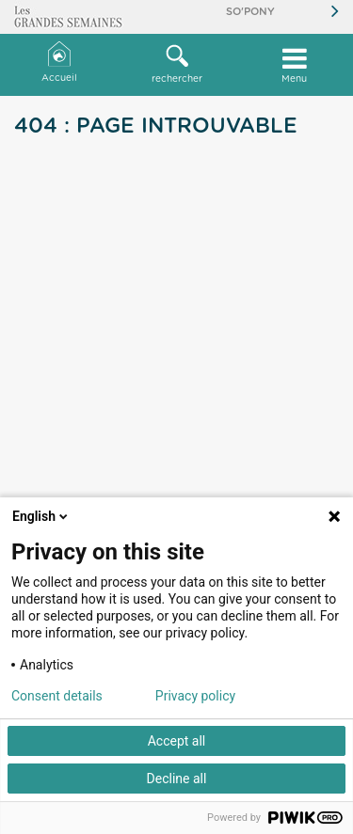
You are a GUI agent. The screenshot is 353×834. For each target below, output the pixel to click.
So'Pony (250, 12)
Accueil (59, 62)
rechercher (176, 64)
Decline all (177, 778)
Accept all (177, 740)
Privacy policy (195, 695)
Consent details (57, 695)
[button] (176, 65)
